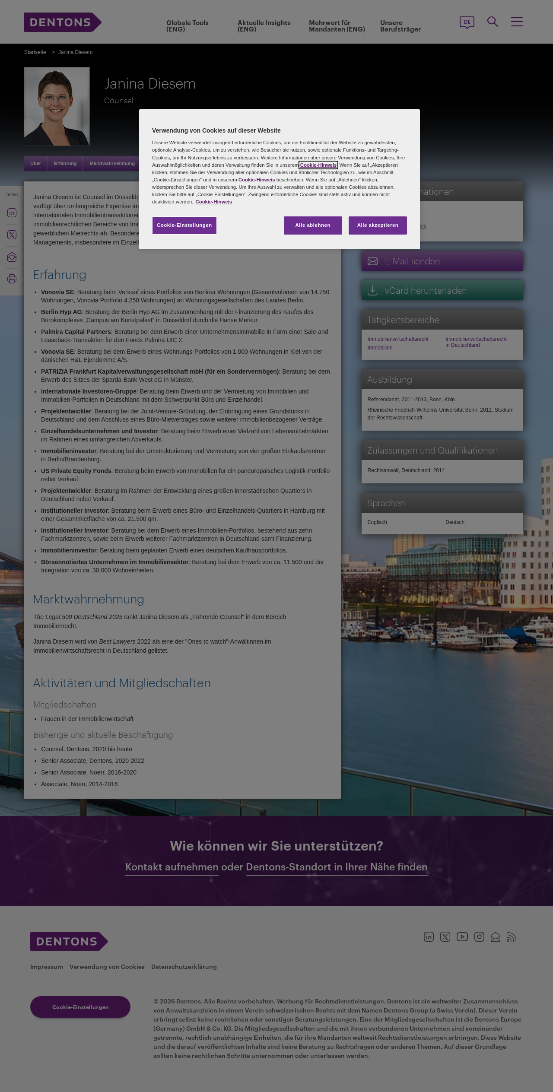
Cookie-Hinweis (318, 165)
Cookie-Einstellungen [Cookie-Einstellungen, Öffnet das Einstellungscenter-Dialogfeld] (184, 225)
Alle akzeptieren (378, 225)
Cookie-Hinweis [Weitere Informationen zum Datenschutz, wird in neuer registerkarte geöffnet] (213, 201)
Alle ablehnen (313, 225)
